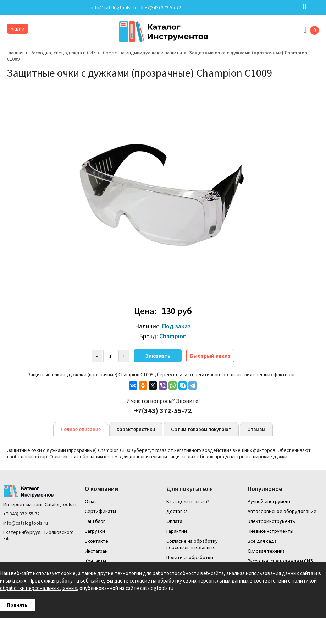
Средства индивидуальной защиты (142, 52)
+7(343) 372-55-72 (21, 513)
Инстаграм (96, 551)
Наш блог (95, 521)
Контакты (95, 561)
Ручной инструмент (269, 501)
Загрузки (95, 531)
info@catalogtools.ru (25, 523)
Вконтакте (96, 541)
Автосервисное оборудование (282, 511)
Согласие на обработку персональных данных (192, 544)
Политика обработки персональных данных (190, 560)
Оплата (174, 521)
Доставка (177, 511)
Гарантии (176, 531)
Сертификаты (100, 511)
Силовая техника (266, 551)
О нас (91, 501)
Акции (17, 29)
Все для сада (262, 541)
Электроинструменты (272, 521)
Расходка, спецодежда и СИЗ (63, 52)
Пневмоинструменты (270, 531)
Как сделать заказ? (187, 501)
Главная (15, 52)
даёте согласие (132, 580)
